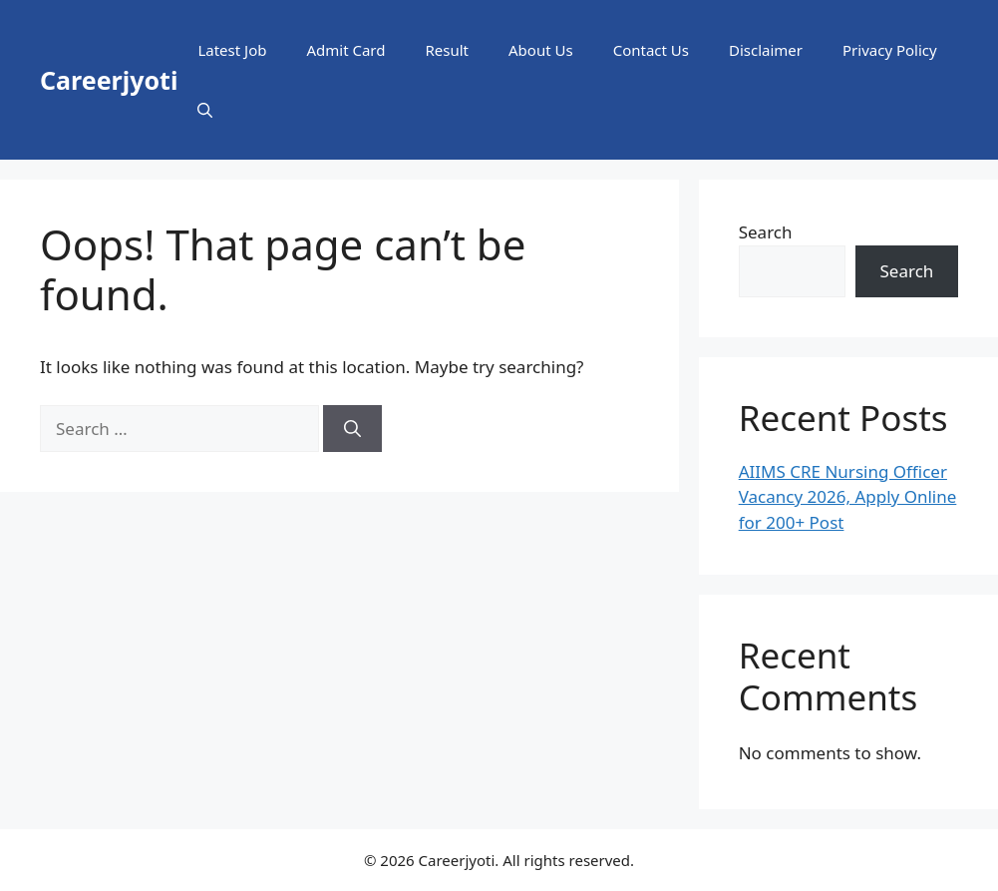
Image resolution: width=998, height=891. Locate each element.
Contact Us (651, 50)
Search (766, 232)
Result (448, 50)
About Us (540, 50)
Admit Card (345, 50)
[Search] (352, 429)
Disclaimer (766, 50)
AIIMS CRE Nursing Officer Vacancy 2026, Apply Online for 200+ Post (848, 497)
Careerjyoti (108, 80)
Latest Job (231, 50)
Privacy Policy (889, 50)
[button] (204, 110)
